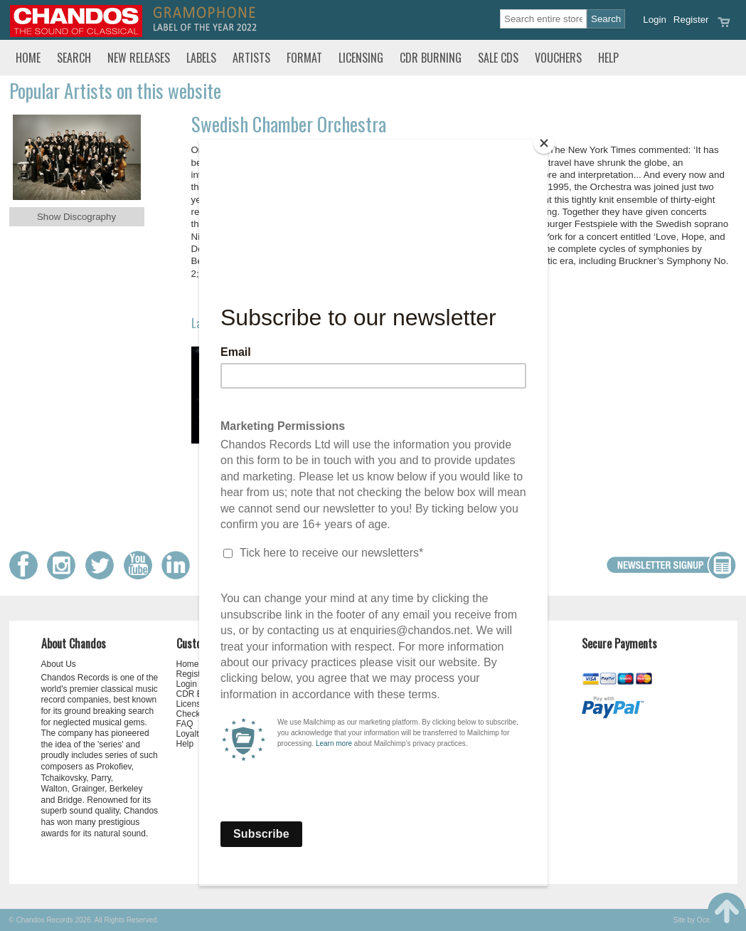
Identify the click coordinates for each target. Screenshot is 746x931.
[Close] (544, 143)
